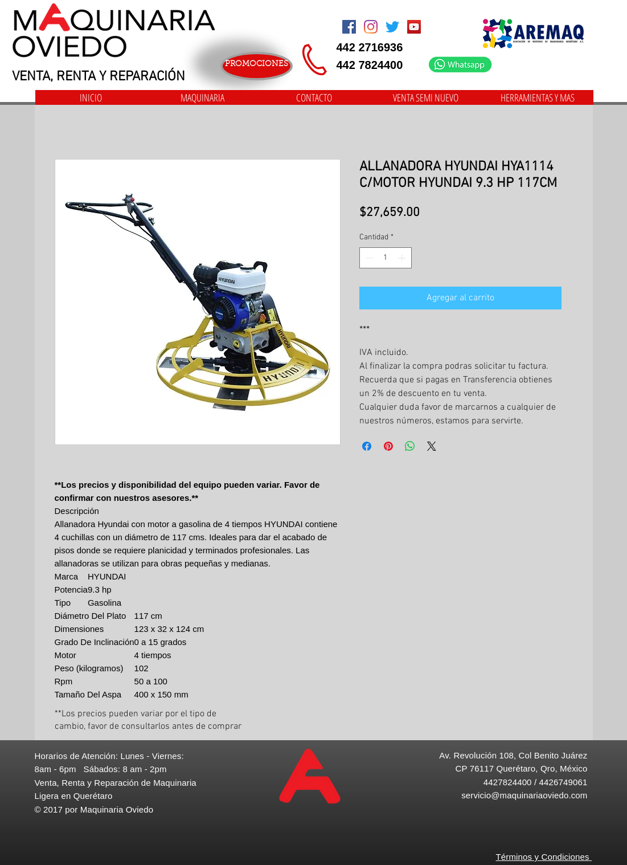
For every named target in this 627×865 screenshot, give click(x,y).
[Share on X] (432, 446)
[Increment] (403, 258)
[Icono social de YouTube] (414, 27)
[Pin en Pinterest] (388, 446)
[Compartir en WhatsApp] (410, 446)
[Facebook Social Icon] (349, 27)
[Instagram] (371, 27)
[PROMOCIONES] (256, 66)
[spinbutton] (385, 258)
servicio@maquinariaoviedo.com (524, 795)
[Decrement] (368, 258)
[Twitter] (392, 27)
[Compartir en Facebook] (367, 446)
